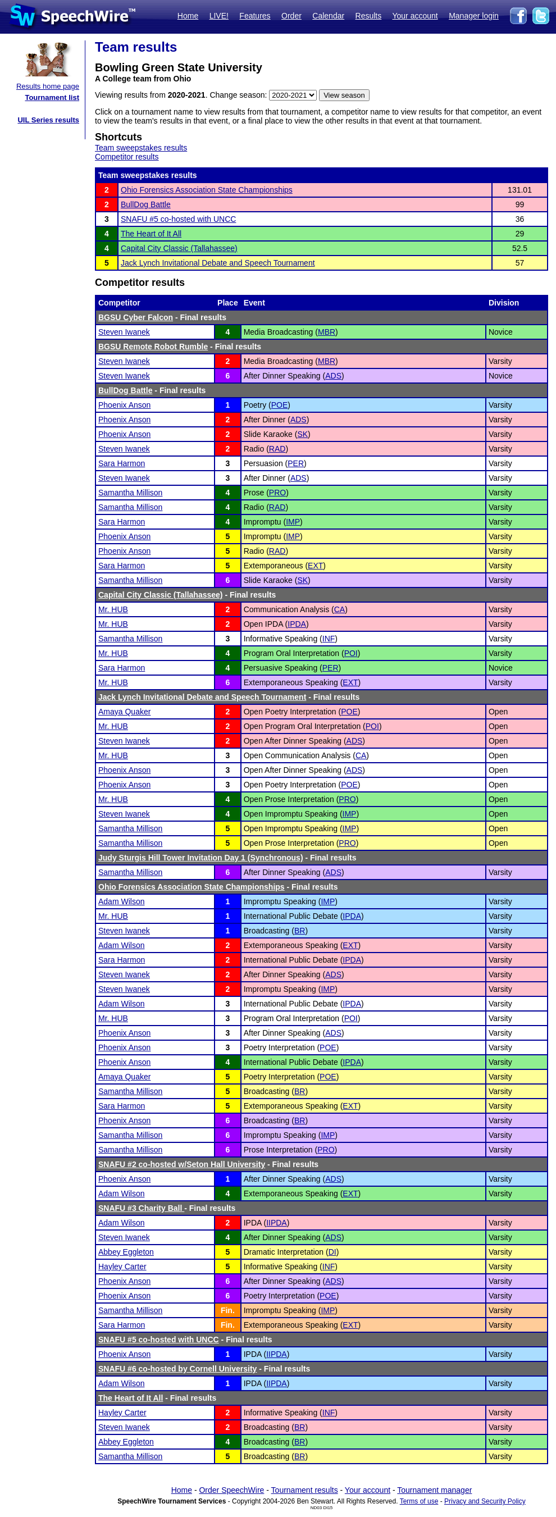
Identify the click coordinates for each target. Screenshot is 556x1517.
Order (291, 15)
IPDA (297, 623)
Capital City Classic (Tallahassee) (179, 248)
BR (299, 930)
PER (296, 463)
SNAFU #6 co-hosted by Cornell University (177, 1368)
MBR (326, 331)
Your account (414, 15)
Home (187, 15)
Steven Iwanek (124, 331)
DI (332, 1251)
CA (339, 609)
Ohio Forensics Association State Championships (207, 189)
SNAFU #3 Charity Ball (141, 1208)
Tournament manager (434, 1490)
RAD (277, 448)
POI (351, 653)
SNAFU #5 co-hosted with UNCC (178, 219)
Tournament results (304, 1490)
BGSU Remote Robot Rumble (153, 346)
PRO (277, 492)
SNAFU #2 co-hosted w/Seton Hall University (181, 1164)
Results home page (47, 86)
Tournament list (52, 97)
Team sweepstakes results (141, 147)
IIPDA (276, 1222)
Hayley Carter (122, 1266)
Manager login (474, 15)
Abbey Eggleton (126, 1251)
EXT (315, 565)
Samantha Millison (130, 492)
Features (254, 15)
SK (302, 434)
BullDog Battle (146, 204)
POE (279, 404)
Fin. (228, 1310)
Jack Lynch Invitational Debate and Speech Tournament (218, 262)
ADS (333, 375)
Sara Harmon (121, 463)
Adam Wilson (121, 901)
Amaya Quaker (124, 711)
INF (328, 638)
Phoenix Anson (124, 404)
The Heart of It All (151, 233)
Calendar (328, 15)
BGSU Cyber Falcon (135, 317)
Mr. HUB (113, 609)
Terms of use (419, 1501)
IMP (293, 521)
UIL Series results (48, 120)
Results (369, 15)
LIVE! (219, 15)
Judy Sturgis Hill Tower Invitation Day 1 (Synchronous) (200, 857)
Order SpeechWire (231, 1490)
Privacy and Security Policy (485, 1501)
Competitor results (127, 156)
